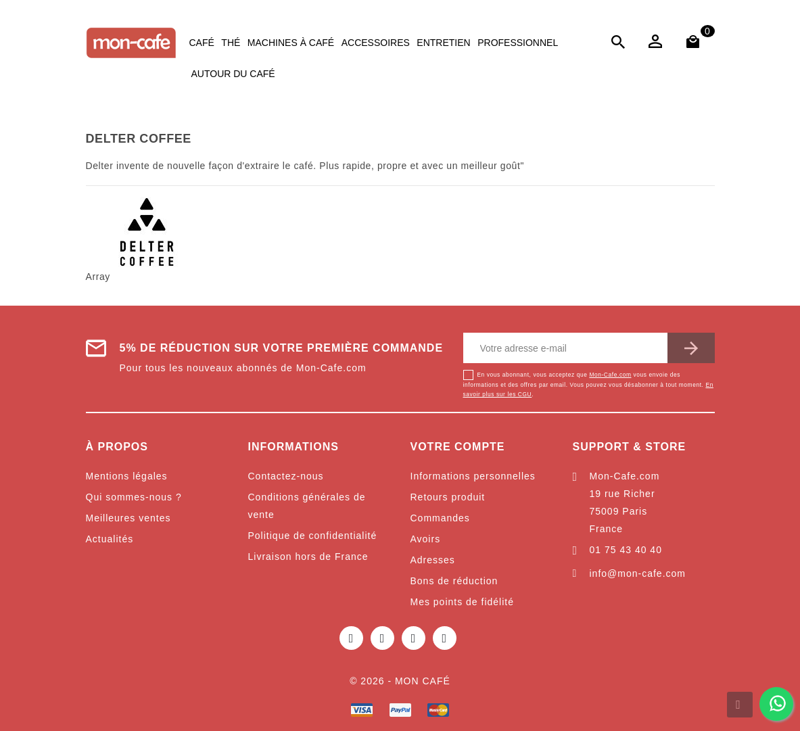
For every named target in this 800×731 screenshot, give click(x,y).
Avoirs (425, 539)
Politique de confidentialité (312, 535)
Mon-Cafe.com (610, 374)
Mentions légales (127, 476)
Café (201, 42)
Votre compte (457, 446)
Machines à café (291, 42)
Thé (230, 42)
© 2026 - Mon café (400, 681)
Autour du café (233, 73)
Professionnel (517, 42)
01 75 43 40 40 (626, 549)
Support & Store (629, 446)
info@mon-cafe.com (638, 573)
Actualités (110, 539)
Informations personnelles (473, 476)
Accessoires (376, 42)
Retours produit (448, 497)
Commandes (440, 518)
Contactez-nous (286, 476)
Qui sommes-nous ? (134, 497)
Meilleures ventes (128, 518)
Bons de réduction (454, 580)
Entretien (443, 42)
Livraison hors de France (308, 556)
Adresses (432, 560)
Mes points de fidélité (462, 601)
